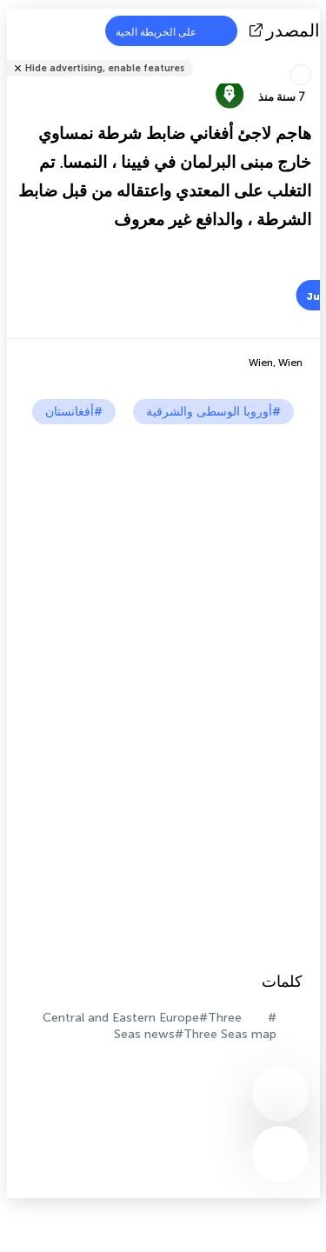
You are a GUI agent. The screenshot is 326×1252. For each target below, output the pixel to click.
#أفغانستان (74, 411)
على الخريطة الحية (167, 31)
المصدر (286, 30)
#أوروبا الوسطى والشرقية (213, 411)
